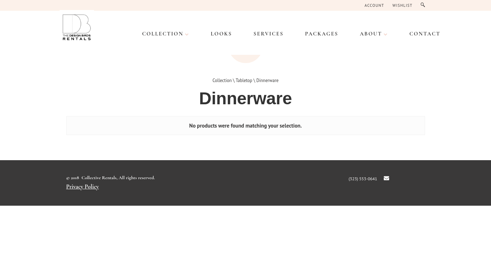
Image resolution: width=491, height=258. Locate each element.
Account (374, 5)
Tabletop (244, 80)
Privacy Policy (82, 186)
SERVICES (269, 33)
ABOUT (371, 33)
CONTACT (424, 33)
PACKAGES (322, 33)
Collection (162, 33)
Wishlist (402, 5)
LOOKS (221, 33)
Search (424, 5)
